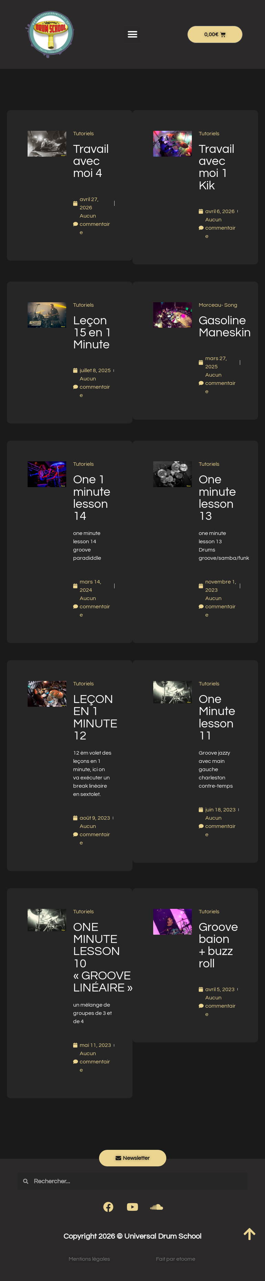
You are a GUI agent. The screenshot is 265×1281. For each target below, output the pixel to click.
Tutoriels (83, 133)
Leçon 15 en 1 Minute (92, 332)
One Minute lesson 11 (217, 717)
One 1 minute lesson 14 (91, 497)
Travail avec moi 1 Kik (216, 167)
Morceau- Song (218, 305)
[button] (132, 34)
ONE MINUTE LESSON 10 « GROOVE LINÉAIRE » (103, 957)
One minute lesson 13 (217, 497)
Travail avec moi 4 (91, 161)
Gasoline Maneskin (225, 326)
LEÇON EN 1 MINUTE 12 (95, 717)
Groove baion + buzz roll (218, 945)
